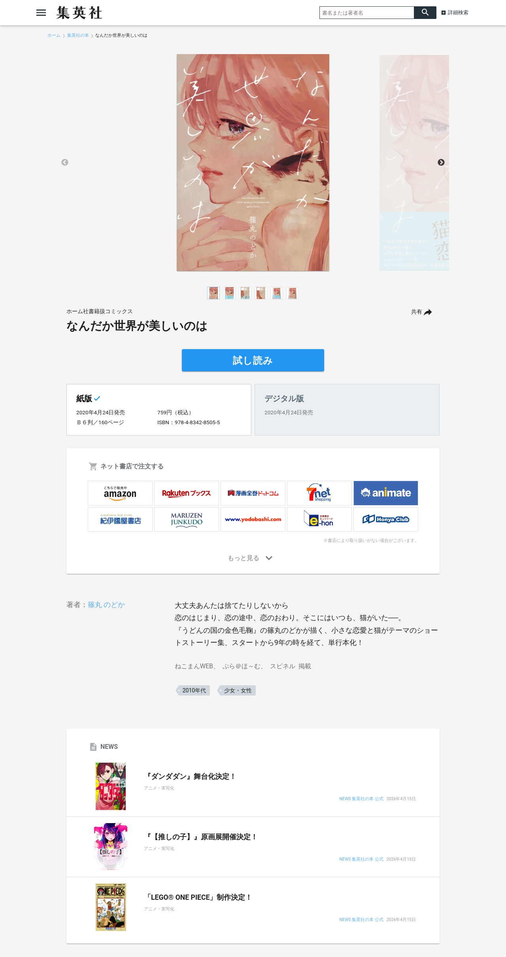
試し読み (253, 360)
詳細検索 (458, 12)
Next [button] (441, 163)
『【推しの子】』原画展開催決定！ (201, 837)
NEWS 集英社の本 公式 (361, 799)
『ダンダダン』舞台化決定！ (190, 776)
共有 (416, 312)
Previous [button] (65, 163)
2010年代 (194, 690)
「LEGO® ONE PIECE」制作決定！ (198, 897)
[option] (253, 162)
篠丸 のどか (106, 604)
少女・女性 (238, 690)
